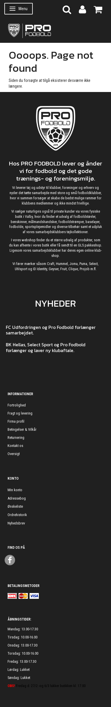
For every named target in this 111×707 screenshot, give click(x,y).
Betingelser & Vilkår (22, 429)
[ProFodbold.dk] (55, 30)
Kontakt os (15, 445)
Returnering (16, 437)
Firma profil (16, 421)
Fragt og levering (20, 413)
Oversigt (14, 454)
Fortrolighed (17, 405)
